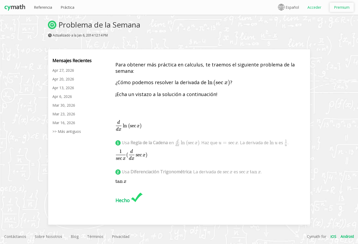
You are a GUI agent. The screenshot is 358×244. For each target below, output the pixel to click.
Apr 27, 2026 (63, 70)
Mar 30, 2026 (63, 105)
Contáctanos (15, 236)
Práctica (67, 7)
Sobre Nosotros (48, 236)
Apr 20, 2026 (63, 79)
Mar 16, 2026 (63, 122)
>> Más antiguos (66, 131)
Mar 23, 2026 (63, 113)
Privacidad (120, 236)
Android (347, 236)
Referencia (43, 7)
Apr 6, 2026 (62, 96)
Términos (95, 236)
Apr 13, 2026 (63, 87)
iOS (333, 236)
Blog (75, 236)
